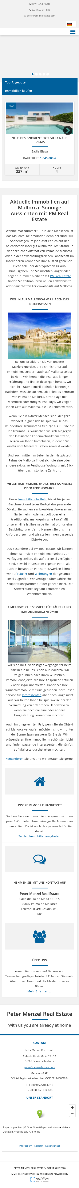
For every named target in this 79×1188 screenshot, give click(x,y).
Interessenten (32, 695)
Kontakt (38, 1145)
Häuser (22, 574)
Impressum (25, 1145)
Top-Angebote (15, 82)
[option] (39, 138)
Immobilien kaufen (18, 91)
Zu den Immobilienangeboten (39, 836)
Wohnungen (43, 574)
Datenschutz (52, 1145)
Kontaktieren (14, 759)
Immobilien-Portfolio (32, 499)
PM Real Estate (60, 276)
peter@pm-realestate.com (41, 15)
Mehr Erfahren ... (39, 991)
